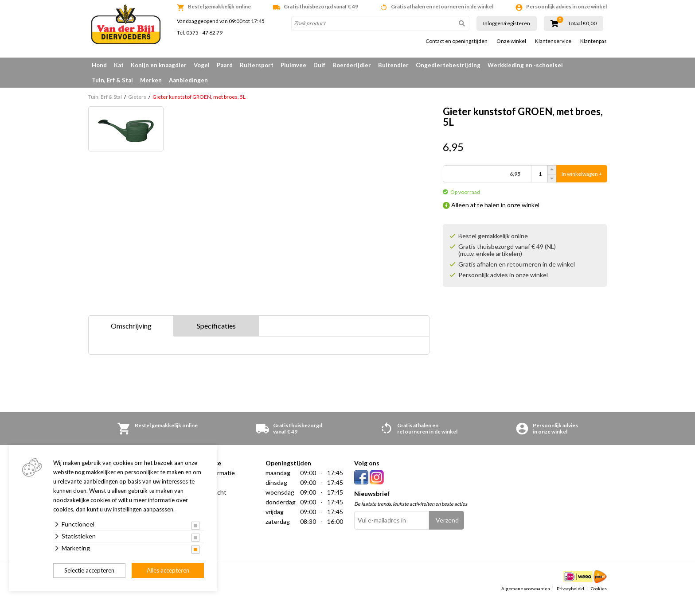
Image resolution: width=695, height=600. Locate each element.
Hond (99, 65)
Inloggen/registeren (506, 23)
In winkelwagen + (582, 173)
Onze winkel (511, 41)
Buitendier (393, 65)
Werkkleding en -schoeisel (525, 65)
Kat (119, 65)
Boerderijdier (351, 65)
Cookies (599, 588)
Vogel (202, 65)
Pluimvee (293, 65)
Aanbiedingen (188, 80)
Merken (151, 80)
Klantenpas (593, 41)
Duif (319, 65)
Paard (225, 65)
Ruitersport (256, 65)
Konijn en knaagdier (159, 65)
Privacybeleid (570, 588)
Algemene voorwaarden (525, 588)
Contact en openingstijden (457, 41)
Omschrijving (131, 325)
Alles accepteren (168, 570)
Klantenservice (553, 41)
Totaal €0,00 (582, 23)
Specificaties (216, 325)
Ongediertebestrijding (448, 65)
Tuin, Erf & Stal (112, 80)
